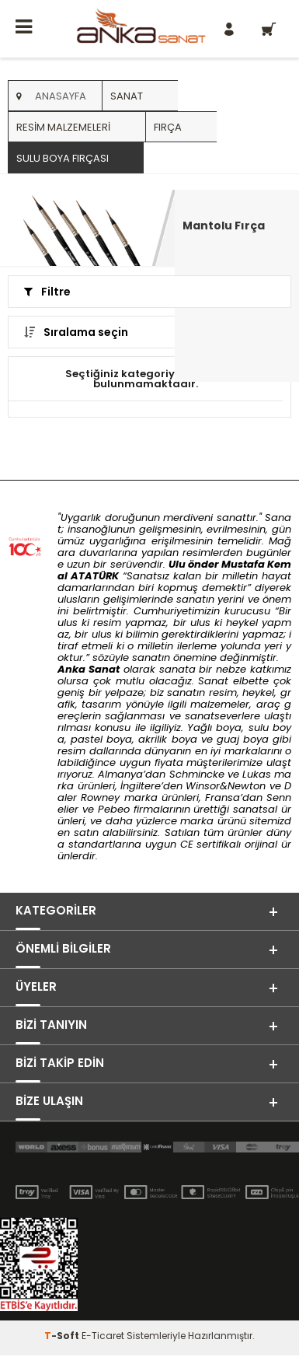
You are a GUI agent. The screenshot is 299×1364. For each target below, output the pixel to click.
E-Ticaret (103, 1335)
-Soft (63, 1335)
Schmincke (196, 774)
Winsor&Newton (226, 785)
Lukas (256, 774)
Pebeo (114, 809)
